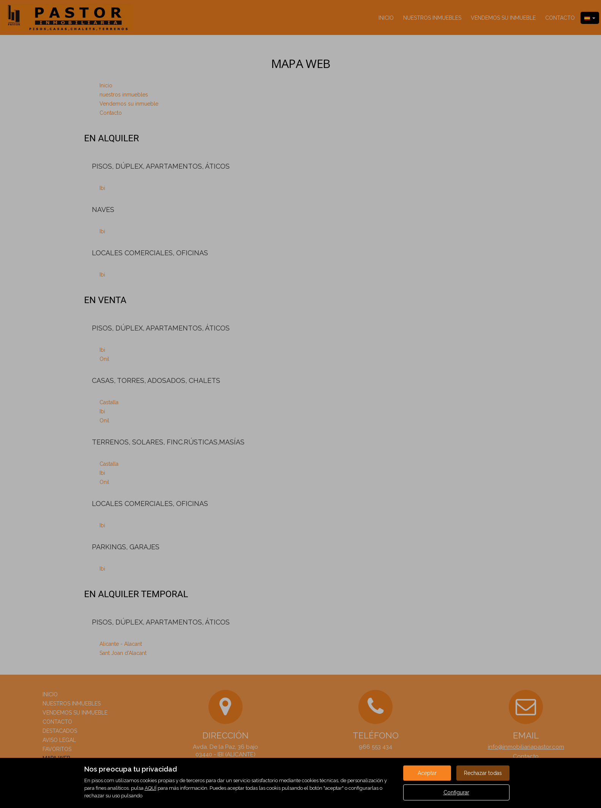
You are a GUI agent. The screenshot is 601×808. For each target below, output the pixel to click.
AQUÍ (150, 788)
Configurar (456, 792)
